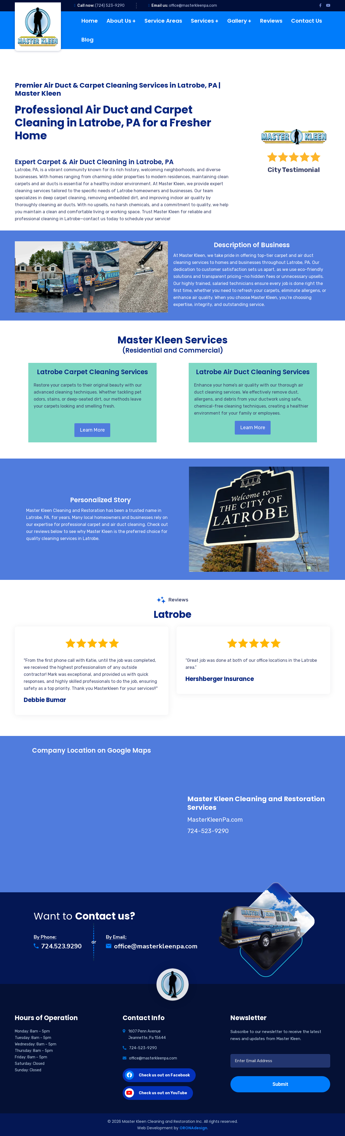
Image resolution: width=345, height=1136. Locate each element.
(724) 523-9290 (110, 5)
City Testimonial (294, 170)
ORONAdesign (193, 1128)
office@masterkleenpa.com (193, 5)
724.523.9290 (58, 946)
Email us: (159, 5)
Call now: (85, 5)
